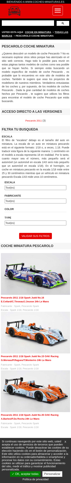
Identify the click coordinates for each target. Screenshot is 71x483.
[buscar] (28, 23)
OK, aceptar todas (25, 473)
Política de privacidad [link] (36, 479)
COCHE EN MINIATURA (38, 32)
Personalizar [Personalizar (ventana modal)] (52, 473)
